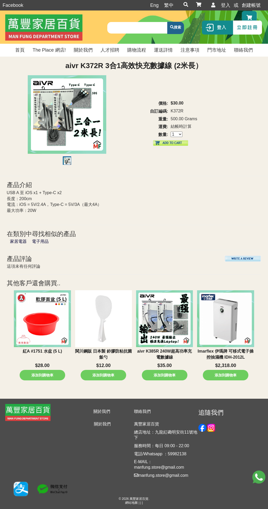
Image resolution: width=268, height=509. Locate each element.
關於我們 (102, 424)
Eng (154, 5)
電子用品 (40, 241)
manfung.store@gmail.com (161, 475)
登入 (225, 5)
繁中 (169, 5)
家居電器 (18, 241)
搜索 (177, 27)
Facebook (13, 5)
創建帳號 (251, 5)
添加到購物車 (42, 375)
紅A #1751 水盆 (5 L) (42, 351)
